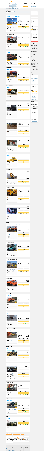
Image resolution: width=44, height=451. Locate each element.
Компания (36, 29)
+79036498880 (9, 376)
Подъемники (27, 438)
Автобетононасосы (8, 14)
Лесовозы (7, 439)
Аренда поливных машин (10, 278)
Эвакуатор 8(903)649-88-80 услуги (11, 364)
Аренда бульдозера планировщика (11, 121)
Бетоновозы (7, 101)
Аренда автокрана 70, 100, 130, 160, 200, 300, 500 (12, 51)
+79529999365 (9, 272)
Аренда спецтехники (12, 8)
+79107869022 (9, 80)
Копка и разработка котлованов (9, 438)
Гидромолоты (7, 136)
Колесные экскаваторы (26, 439)
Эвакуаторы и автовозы (9, 362)
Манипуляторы (7, 222)
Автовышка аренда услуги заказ (10, 34)
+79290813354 (9, 393)
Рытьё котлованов (14, 440)
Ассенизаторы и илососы (9, 67)
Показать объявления (34, 41)
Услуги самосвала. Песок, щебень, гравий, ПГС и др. (13, 294)
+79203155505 (9, 27)
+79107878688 (9, 254)
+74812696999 (9, 199)
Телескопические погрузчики (21, 438)
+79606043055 (9, 63)
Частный (34, 29)
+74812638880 (9, 375)
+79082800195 (9, 324)
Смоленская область (16, 8)
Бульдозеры (7, 119)
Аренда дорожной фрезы (16, 438)
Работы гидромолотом (9, 138)
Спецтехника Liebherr (17, 439)
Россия (8, 8)
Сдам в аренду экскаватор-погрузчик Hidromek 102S (11, 450)
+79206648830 (9, 45)
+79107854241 (9, 149)
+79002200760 (9, 271)
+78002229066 (9, 289)
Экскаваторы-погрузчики (9, 398)
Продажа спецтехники (34, 99)
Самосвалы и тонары (8, 293)
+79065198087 (9, 236)
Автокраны (7, 50)
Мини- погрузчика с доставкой (10, 242)
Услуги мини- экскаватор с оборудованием (12, 259)
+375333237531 (9, 114)
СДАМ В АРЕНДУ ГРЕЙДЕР (10, 154)
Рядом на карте (13, 11)
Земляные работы (18, 440)
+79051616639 (9, 235)
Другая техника (8, 204)
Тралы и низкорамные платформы (10, 328)
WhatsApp (13, 27)
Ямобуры (7, 416)
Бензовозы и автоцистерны (9, 85)
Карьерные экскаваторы (12, 439)
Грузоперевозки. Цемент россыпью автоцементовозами (13, 103)
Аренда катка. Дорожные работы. (11, 187)
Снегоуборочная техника (9, 440)
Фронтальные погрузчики (9, 346)
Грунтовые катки (21, 439)
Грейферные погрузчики (9, 169)
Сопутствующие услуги (34, 98)
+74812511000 (9, 28)
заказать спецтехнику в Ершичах (35, 78)
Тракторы (7, 311)
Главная (6, 8)
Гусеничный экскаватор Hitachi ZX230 (11, 382)
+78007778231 (9, 182)
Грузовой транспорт (33, 96)
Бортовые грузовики (23, 440)
